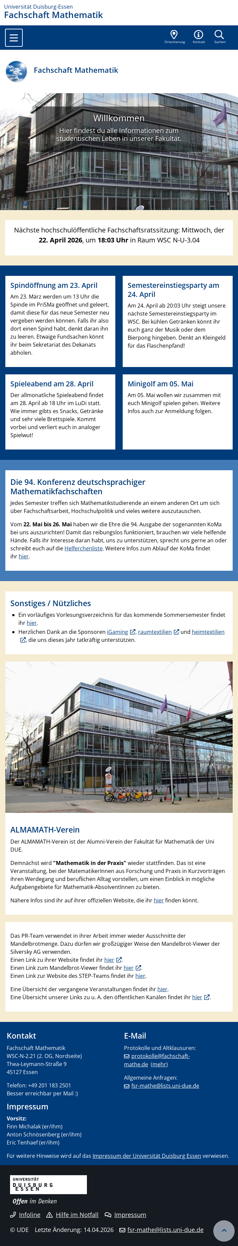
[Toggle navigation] (14, 38)
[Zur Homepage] (119, 7)
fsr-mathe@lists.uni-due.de (165, 1085)
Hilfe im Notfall (72, 1215)
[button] (199, 37)
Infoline (25, 1215)
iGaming (117, 632)
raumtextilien (155, 632)
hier (24, 556)
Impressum (125, 1215)
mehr (159, 1064)
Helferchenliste (84, 548)
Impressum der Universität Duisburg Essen (147, 1156)
